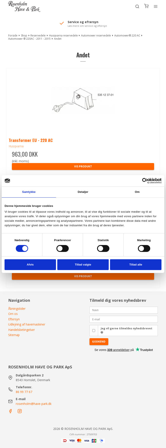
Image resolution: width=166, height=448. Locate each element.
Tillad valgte (83, 264)
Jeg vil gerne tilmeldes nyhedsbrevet (126, 330)
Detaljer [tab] (83, 191)
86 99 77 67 (24, 392)
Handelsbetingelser (21, 330)
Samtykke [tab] (28, 191)
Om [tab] (137, 191)
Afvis (30, 264)
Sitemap (14, 335)
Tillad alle (135, 264)
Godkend (98, 341)
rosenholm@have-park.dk (33, 404)
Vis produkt (83, 166)
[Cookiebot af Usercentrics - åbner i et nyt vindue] (142, 181)
